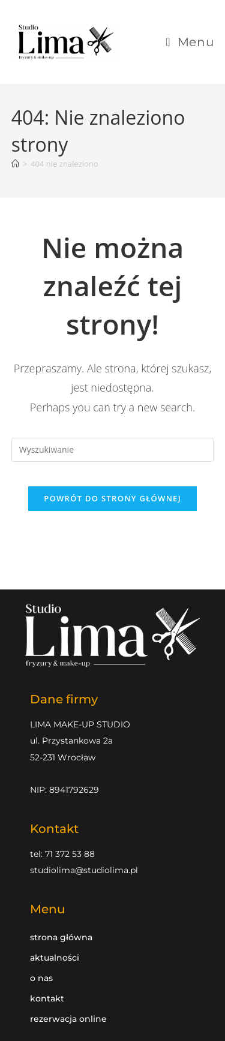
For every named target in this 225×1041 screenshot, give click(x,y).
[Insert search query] (112, 450)
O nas (41, 978)
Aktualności (54, 957)
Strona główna (61, 937)
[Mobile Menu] (190, 42)
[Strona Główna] (15, 163)
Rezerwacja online (68, 1018)
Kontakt (47, 998)
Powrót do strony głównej (112, 498)
